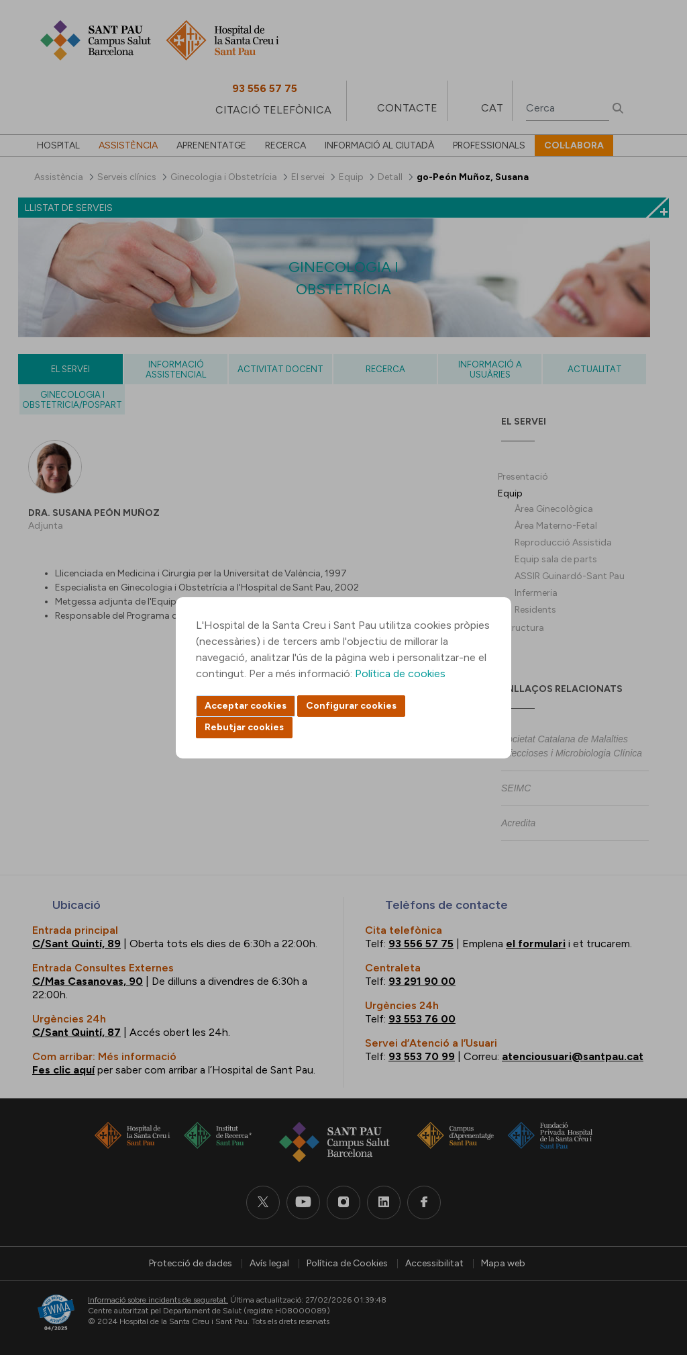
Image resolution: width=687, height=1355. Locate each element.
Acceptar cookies (245, 705)
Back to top (653, 1271)
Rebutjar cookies (244, 727)
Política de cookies (400, 673)
